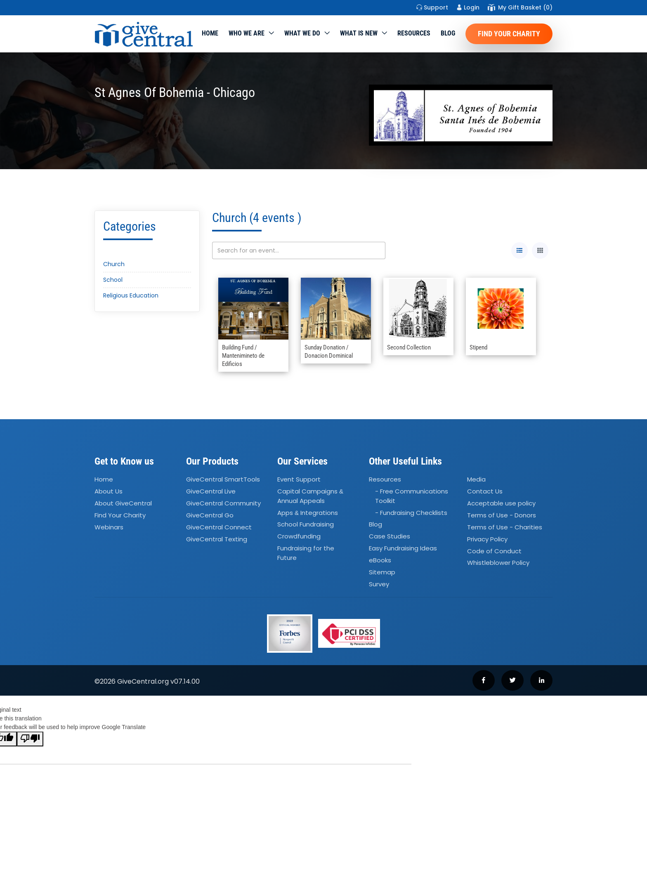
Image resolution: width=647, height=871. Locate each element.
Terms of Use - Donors (501, 515)
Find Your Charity (509, 33)
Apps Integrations (307, 512)
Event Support (299, 479)
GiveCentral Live (211, 491)
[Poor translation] (30, 739)
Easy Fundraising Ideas (403, 548)
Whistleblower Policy (498, 563)
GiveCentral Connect (219, 527)
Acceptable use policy (501, 503)
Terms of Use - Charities (504, 527)
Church (114, 264)
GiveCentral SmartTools (223, 479)
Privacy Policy (487, 539)
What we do (302, 33)
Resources (413, 33)
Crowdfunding (299, 536)
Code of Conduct (494, 551)
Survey (379, 584)
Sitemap (382, 572)
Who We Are (246, 33)
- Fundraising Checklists (411, 512)
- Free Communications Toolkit (411, 496)
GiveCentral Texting (216, 539)
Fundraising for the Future (305, 553)
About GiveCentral (123, 503)
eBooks (380, 560)
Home (210, 33)
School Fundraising (305, 524)
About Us (108, 491)
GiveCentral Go (210, 515)
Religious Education (130, 295)
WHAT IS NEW (359, 33)
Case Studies (389, 536)
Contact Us (485, 491)
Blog (448, 33)
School (113, 280)
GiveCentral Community (223, 503)
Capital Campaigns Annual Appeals (310, 496)
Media (476, 479)
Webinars (108, 527)
